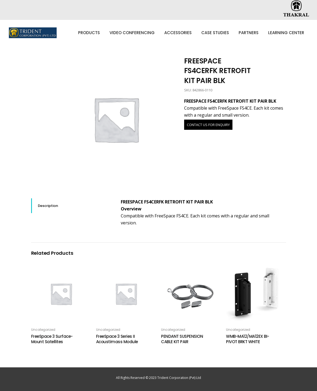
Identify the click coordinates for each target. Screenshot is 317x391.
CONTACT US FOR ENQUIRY (208, 124)
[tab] (72, 205)
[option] (116, 119)
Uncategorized (43, 329)
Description (48, 205)
